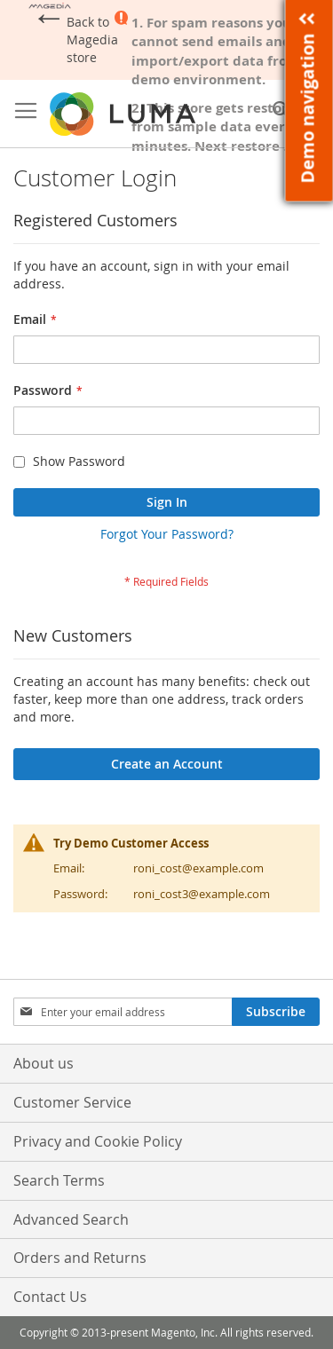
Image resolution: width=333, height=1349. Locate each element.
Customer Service (72, 1102)
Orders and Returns (80, 1257)
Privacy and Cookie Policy (97, 1141)
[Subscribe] (276, 1012)
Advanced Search (71, 1219)
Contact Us (50, 1296)
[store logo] (124, 114)
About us (43, 1063)
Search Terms (59, 1180)
